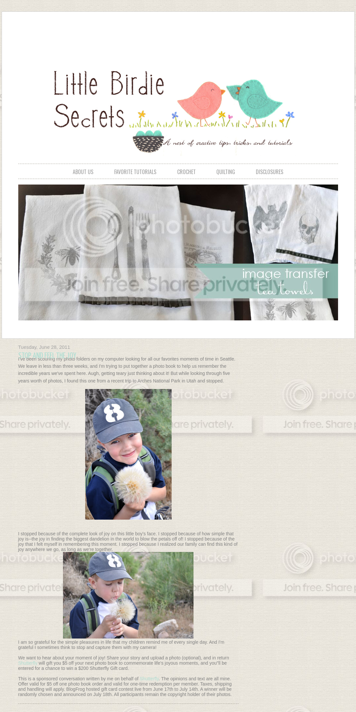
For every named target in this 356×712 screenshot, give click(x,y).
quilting (225, 172)
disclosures (269, 172)
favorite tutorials (135, 172)
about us (83, 172)
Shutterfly (28, 663)
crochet (186, 172)
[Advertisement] (178, 34)
